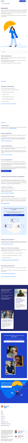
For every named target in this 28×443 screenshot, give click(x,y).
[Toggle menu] (26, 1)
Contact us (3, 416)
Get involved (3, 418)
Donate (2, 420)
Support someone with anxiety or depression (9, 276)
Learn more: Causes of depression (6, 154)
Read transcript (3, 81)
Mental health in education (6, 423)
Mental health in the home (5, 425)
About (2, 411)
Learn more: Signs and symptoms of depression (8, 103)
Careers (2, 414)
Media (2, 412)
